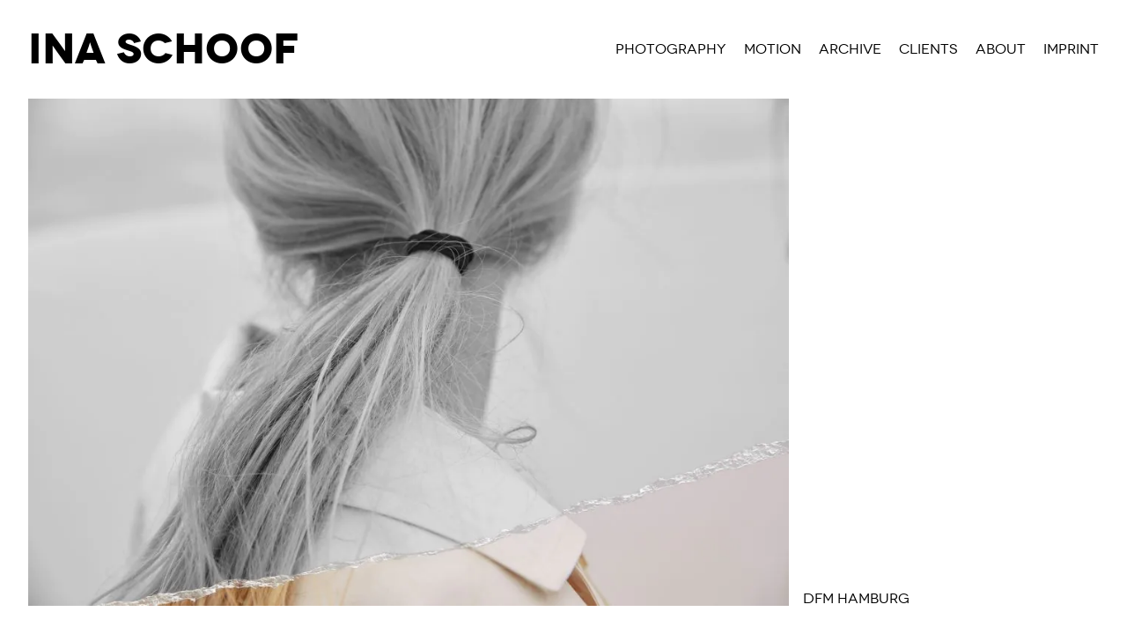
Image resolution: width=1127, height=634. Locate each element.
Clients (928, 49)
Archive (850, 49)
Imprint (1071, 49)
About (1001, 49)
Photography (670, 49)
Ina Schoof (163, 49)
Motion (772, 49)
